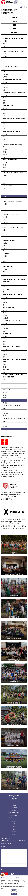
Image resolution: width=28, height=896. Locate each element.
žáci (4, 126)
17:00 (4, 85)
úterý (4, 121)
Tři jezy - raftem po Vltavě (10, 66)
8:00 (4, 72)
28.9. (4, 64)
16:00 (4, 98)
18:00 (4, 124)
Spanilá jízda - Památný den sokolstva (14, 92)
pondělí (5, 256)
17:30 (4, 258)
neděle (5, 69)
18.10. (4, 103)
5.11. (4, 129)
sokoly (5, 100)
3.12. (4, 157)
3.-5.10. (5, 77)
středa (5, 95)
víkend (5, 82)
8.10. (4, 90)
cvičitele (5, 74)
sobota (5, 108)
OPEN (4, 113)
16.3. (4, 251)
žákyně (5, 139)
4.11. (4, 116)
